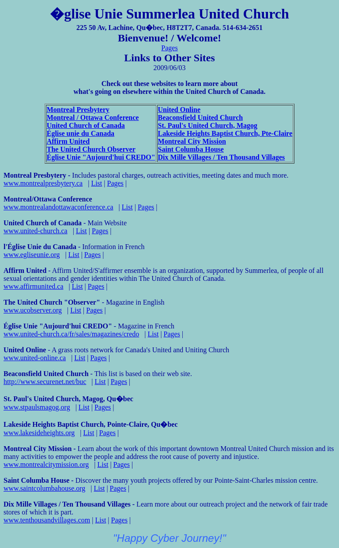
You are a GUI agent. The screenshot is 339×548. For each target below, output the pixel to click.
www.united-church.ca (36, 231)
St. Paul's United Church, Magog (208, 125)
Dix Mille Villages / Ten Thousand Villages (221, 157)
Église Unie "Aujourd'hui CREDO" (101, 157)
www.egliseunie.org (32, 254)
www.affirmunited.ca (34, 286)
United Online (179, 109)
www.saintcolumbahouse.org (44, 488)
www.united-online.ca (35, 358)
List (96, 183)
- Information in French (74, 246)
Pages (169, 48)
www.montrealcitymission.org (46, 464)
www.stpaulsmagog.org (37, 407)
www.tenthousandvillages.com (47, 520)
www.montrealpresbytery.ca (43, 183)
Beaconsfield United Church (200, 117)
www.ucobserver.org (33, 310)
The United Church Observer (91, 149)
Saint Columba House (191, 149)
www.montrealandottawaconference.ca (58, 207)
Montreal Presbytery (78, 109)
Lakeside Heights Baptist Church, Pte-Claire (225, 133)
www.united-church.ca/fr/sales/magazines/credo (71, 334)
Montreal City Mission (192, 141)
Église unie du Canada (80, 133)
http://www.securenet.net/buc (45, 381)
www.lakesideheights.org (39, 432)
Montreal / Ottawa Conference (93, 117)
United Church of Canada (86, 125)
